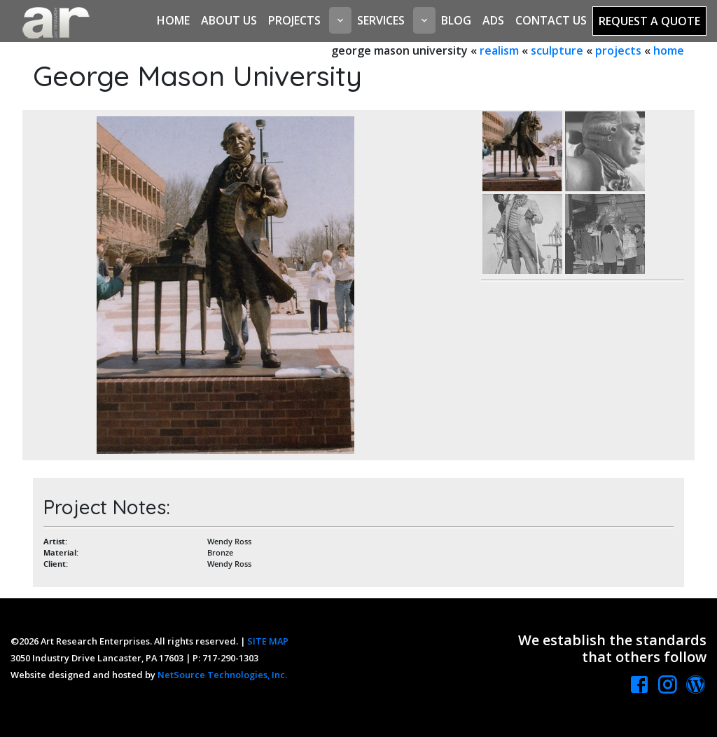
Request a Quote (649, 21)
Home (173, 20)
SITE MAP (267, 641)
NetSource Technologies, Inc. (222, 674)
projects (618, 50)
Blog (456, 20)
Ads (493, 20)
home (668, 50)
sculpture (557, 50)
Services (381, 20)
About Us (229, 20)
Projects (294, 20)
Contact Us (551, 20)
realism (499, 50)
